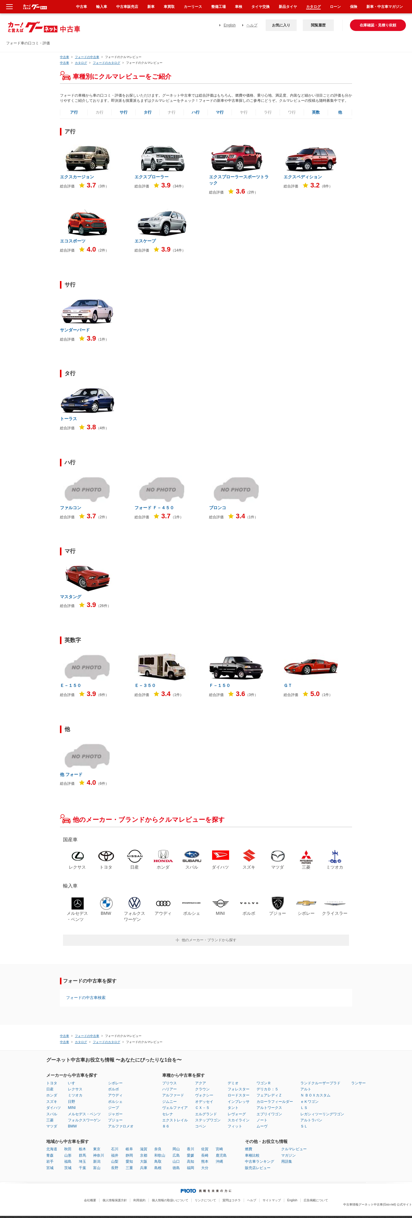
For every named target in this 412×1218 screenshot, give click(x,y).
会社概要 (90, 1200)
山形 (68, 1155)
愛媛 (190, 1155)
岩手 (50, 1161)
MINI (71, 1108)
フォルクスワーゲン (84, 1120)
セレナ (167, 1114)
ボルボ (113, 1089)
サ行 (123, 112)
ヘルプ (251, 25)
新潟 (96, 1161)
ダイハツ (53, 1108)
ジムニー (169, 1102)
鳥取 (158, 1161)
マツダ (51, 1126)
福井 (114, 1155)
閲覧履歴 (318, 25)
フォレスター (239, 1089)
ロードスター (239, 1095)
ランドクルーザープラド (320, 1083)
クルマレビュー (294, 1149)
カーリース (193, 7)
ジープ (113, 1108)
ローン (335, 7)
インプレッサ (239, 1102)
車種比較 (252, 1155)
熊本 (204, 1161)
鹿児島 (221, 1155)
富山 (96, 1168)
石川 (114, 1149)
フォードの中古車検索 (86, 997)
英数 (316, 112)
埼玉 (82, 1161)
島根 (158, 1168)
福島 (68, 1161)
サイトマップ (272, 1200)
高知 (190, 1161)
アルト (305, 1089)
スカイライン (239, 1120)
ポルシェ (115, 1102)
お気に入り (281, 25)
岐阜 (129, 1149)
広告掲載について (316, 1200)
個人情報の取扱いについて (170, 1200)
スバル (51, 1114)
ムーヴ (262, 1126)
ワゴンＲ (264, 1083)
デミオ (233, 1083)
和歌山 (159, 1155)
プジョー (115, 1120)
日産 (50, 1089)
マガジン (288, 1155)
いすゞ (73, 1083)
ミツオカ (75, 1095)
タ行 (148, 112)
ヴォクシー (204, 1095)
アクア (200, 1083)
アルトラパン (311, 1120)
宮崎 (219, 1149)
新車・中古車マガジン (384, 7)
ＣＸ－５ (202, 1108)
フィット (235, 1126)
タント (233, 1108)
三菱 (50, 1120)
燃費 (248, 1149)
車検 (238, 7)
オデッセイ (204, 1102)
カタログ (313, 7)
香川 (190, 1149)
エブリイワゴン (269, 1114)
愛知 (129, 1161)
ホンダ (51, 1095)
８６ (165, 1126)
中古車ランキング (259, 1161)
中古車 (64, 57)
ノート (262, 1120)
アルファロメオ (121, 1126)
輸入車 (101, 7)
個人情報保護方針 (115, 1200)
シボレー (115, 1083)
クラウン (202, 1089)
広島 (176, 1155)
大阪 (143, 1161)
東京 (96, 1149)
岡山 (176, 1149)
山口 (176, 1161)
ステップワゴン (208, 1120)
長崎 (204, 1155)
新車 (151, 7)
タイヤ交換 (260, 7)
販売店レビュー (258, 1168)
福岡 (190, 1168)
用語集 (286, 1161)
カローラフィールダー (275, 1102)
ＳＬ (304, 1126)
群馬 (82, 1155)
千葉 (82, 1168)
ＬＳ (304, 1108)
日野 (71, 1102)
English (230, 25)
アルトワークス (269, 1108)
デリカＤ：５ (267, 1089)
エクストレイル (175, 1120)
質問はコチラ (231, 1200)
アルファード (173, 1095)
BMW (72, 1126)
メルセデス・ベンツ (84, 1114)
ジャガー (115, 1114)
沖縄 (219, 1161)
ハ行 (196, 112)
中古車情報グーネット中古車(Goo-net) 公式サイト (377, 1204)
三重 (129, 1168)
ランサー (358, 1083)
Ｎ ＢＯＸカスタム (315, 1095)
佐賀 (204, 1149)
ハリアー (169, 1089)
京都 (143, 1155)
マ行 (220, 112)
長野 (114, 1168)
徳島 (176, 1168)
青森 (50, 1155)
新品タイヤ (288, 7)
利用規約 (139, 1200)
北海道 (51, 1149)
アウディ (115, 1095)
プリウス (169, 1083)
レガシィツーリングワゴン (322, 1114)
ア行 (74, 112)
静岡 (129, 1155)
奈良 (158, 1149)
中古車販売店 (127, 7)
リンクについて (205, 1200)
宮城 (50, 1168)
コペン (200, 1126)
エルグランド (206, 1114)
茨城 (68, 1168)
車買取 (169, 7)
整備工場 (218, 7)
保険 (353, 7)
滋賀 (143, 1149)
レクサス (75, 1089)
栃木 (82, 1149)
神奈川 (98, 1155)
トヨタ (51, 1083)
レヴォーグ (237, 1114)
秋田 (68, 1149)
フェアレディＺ (269, 1095)
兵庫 (143, 1168)
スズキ (51, 1102)
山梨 (114, 1161)
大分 (204, 1168)
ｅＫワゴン (309, 1102)
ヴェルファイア (175, 1108)
